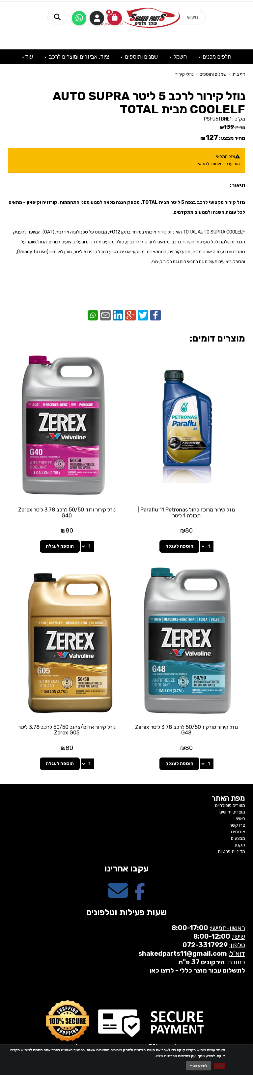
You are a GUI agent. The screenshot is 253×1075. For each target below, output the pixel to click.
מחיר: (232, 127)
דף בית (239, 74)
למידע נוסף (198, 1066)
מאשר (219, 1066)
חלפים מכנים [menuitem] (214, 56)
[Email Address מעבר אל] (118, 896)
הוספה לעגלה (179, 546)
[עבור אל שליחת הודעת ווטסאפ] (79, 18)
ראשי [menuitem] (240, 818)
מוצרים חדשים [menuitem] (232, 812)
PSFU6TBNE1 (218, 119)
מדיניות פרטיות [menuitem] (231, 851)
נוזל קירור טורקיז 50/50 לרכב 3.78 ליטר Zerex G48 (186, 730)
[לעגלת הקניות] (114, 18)
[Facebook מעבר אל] (139, 896)
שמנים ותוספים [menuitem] (139, 56)
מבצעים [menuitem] (238, 838)
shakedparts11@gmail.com (182, 953)
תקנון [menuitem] (240, 845)
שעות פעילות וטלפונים (126, 912)
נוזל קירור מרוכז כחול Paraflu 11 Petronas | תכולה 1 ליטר (186, 513)
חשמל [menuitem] (178, 56)
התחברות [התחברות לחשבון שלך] (97, 18)
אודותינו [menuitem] (238, 832)
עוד (27, 56)
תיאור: (237, 185)
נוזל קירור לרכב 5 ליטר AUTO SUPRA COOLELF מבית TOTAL (149, 103)
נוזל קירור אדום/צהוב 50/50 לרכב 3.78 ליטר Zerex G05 (67, 730)
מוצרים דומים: (217, 338)
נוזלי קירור (184, 74)
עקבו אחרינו (126, 869)
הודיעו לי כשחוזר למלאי (219, 164)
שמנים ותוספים (213, 74)
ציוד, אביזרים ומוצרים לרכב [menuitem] (76, 56)
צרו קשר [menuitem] (237, 825)
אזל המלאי (225, 156)
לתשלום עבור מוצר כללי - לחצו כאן (197, 970)
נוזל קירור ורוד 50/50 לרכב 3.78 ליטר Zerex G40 (67, 513)
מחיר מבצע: (232, 138)
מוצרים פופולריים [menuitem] (230, 805)
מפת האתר (228, 798)
